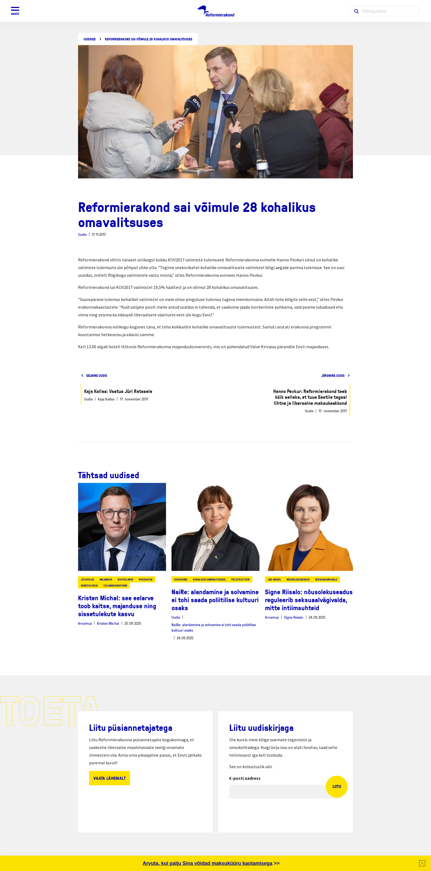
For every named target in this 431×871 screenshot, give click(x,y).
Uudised (90, 39)
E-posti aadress (245, 778)
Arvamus (85, 623)
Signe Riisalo (293, 617)
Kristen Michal (108, 623)
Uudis (82, 234)
